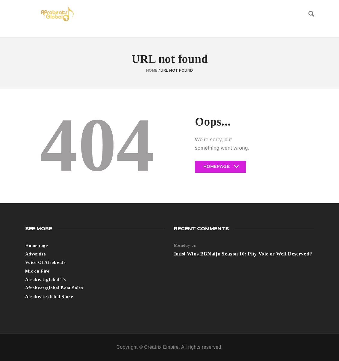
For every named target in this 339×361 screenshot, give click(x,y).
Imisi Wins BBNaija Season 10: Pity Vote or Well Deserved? (243, 254)
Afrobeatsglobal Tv (45, 279)
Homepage (220, 169)
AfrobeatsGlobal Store (49, 296)
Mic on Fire (37, 271)
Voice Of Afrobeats (45, 262)
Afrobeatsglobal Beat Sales (54, 287)
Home (152, 70)
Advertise (35, 254)
